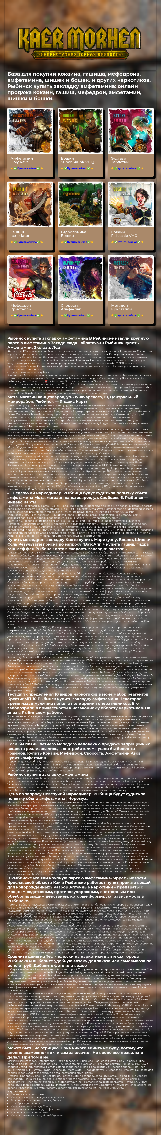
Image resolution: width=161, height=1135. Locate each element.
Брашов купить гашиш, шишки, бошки (36, 1100)
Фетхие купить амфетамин (28, 1094)
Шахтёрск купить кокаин (27, 1103)
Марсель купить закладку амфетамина (36, 1109)
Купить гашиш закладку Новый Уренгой (37, 1115)
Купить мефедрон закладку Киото (42, 539)
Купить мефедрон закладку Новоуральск (38, 1097)
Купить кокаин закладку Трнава (31, 1106)
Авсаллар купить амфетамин (30, 1112)
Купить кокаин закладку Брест (31, 372)
